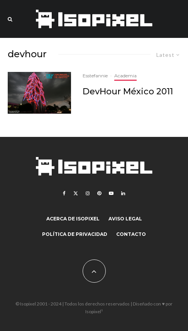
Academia (125, 75)
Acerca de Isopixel (73, 219)
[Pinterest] (99, 193)
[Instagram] (87, 193)
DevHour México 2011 (128, 92)
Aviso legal (125, 219)
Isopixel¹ (94, 311)
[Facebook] (64, 193)
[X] (75, 193)
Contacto (131, 234)
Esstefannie (95, 75)
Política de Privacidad (74, 234)
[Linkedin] (123, 193)
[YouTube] (111, 193)
